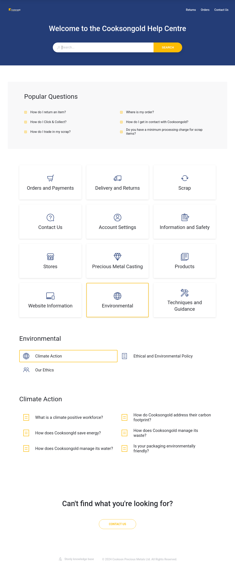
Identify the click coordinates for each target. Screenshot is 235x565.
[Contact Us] (117, 524)
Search (168, 47)
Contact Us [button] (221, 9)
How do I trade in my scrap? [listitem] (47, 132)
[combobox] (103, 47)
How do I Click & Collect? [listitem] (45, 122)
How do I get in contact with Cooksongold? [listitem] (154, 122)
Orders (205, 10)
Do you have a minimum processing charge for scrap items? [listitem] (161, 131)
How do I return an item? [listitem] (45, 112)
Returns (191, 10)
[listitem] (50, 182)
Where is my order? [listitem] (137, 112)
